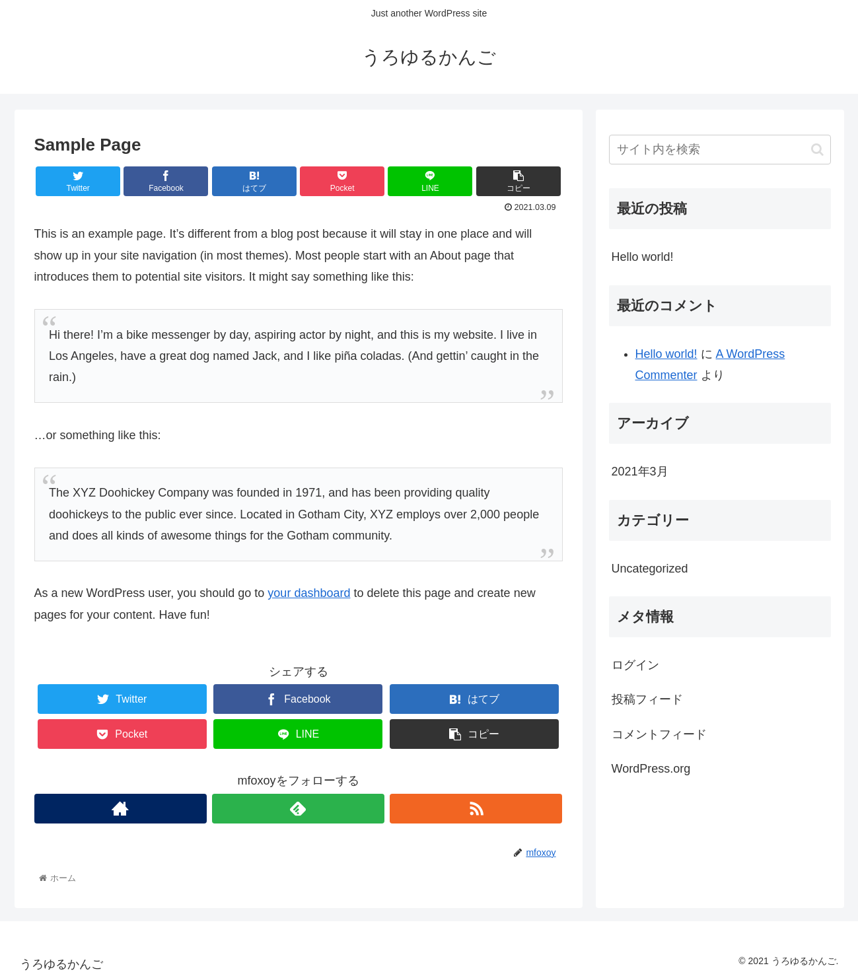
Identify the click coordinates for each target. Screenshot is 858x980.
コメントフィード (659, 734)
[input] (720, 149)
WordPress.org (651, 768)
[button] (817, 149)
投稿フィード (647, 699)
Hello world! (643, 256)
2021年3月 (640, 471)
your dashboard (309, 593)
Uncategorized (650, 568)
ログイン (635, 665)
